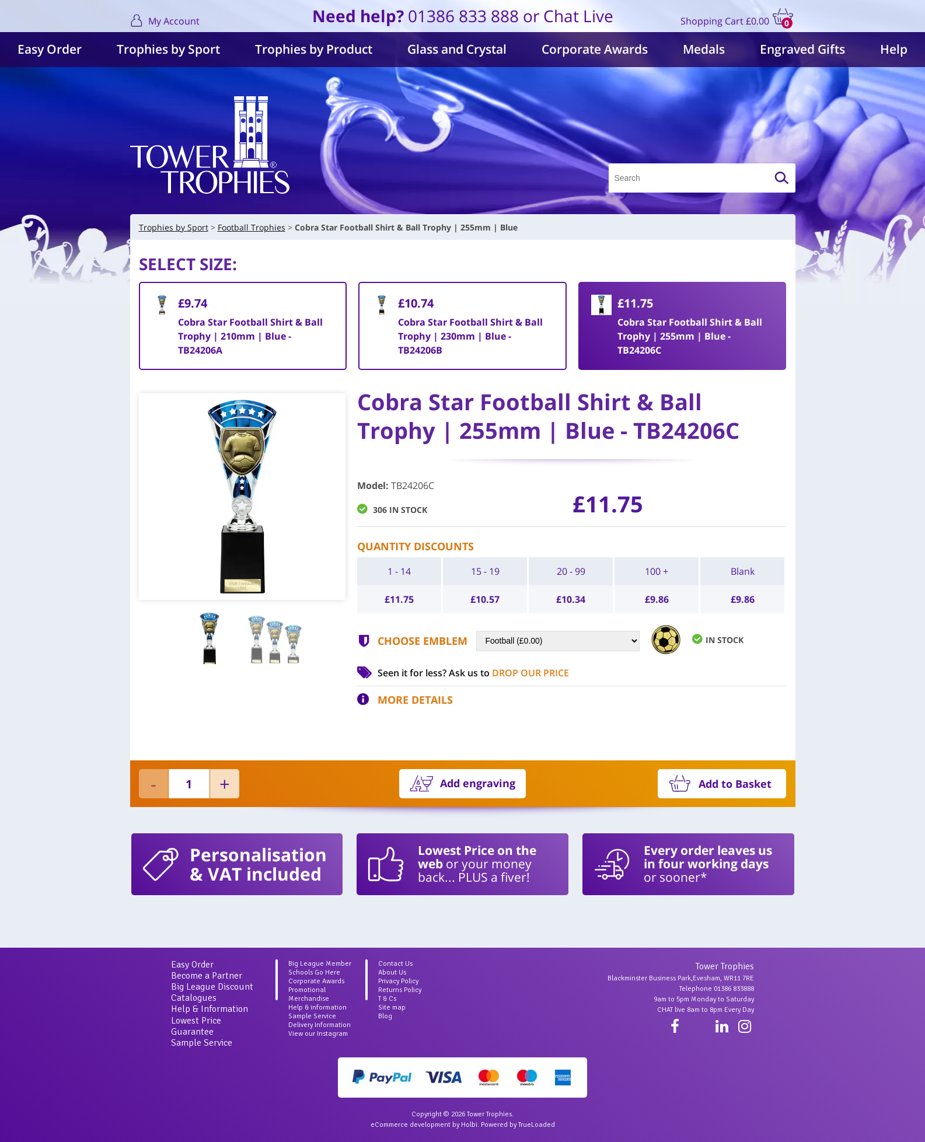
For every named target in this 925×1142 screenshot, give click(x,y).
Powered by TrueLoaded (518, 1124)
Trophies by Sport (168, 49)
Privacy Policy (398, 981)
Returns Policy (399, 990)
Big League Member (319, 963)
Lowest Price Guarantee (196, 1026)
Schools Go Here (314, 972)
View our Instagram (318, 1033)
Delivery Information (319, 1025)
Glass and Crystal (457, 49)
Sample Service (201, 1043)
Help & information (317, 1007)
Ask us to (509, 672)
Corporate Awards (595, 49)
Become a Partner (206, 976)
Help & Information (209, 1009)
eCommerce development (411, 1124)
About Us (392, 972)
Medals (704, 49)
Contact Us (395, 963)
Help (893, 49)
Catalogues (194, 998)
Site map (392, 1007)
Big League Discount (212, 987)
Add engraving (477, 783)
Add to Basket (735, 784)
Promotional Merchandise (308, 994)
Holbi (469, 1124)
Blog (385, 1016)
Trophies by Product (313, 49)
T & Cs (387, 998)
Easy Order (50, 49)
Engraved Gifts (802, 49)
